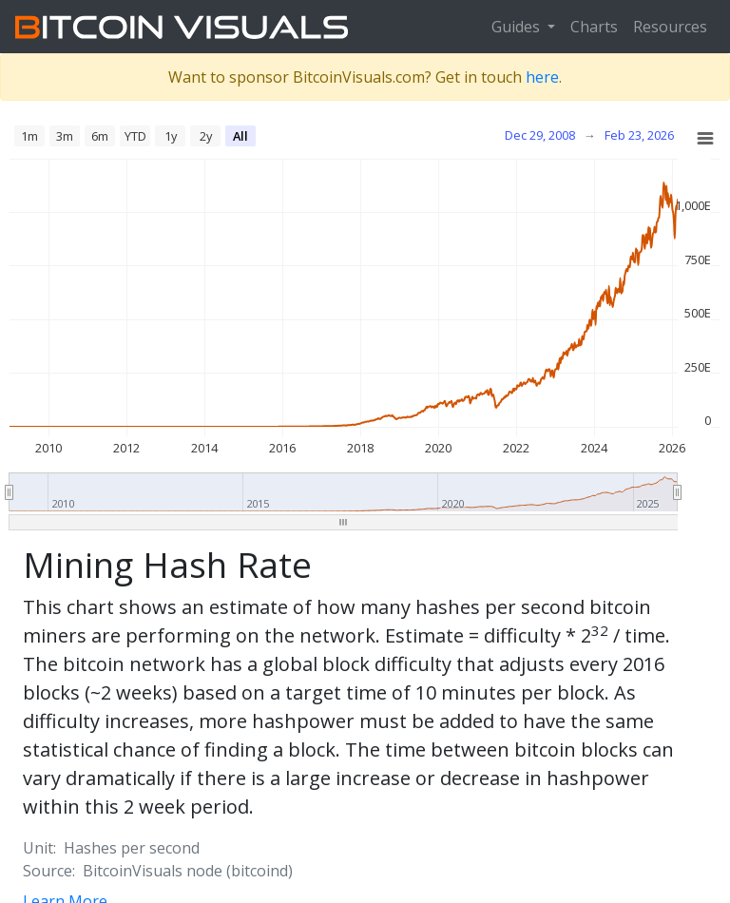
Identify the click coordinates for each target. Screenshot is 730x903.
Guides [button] (517, 26)
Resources (670, 26)
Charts (594, 26)
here (542, 77)
